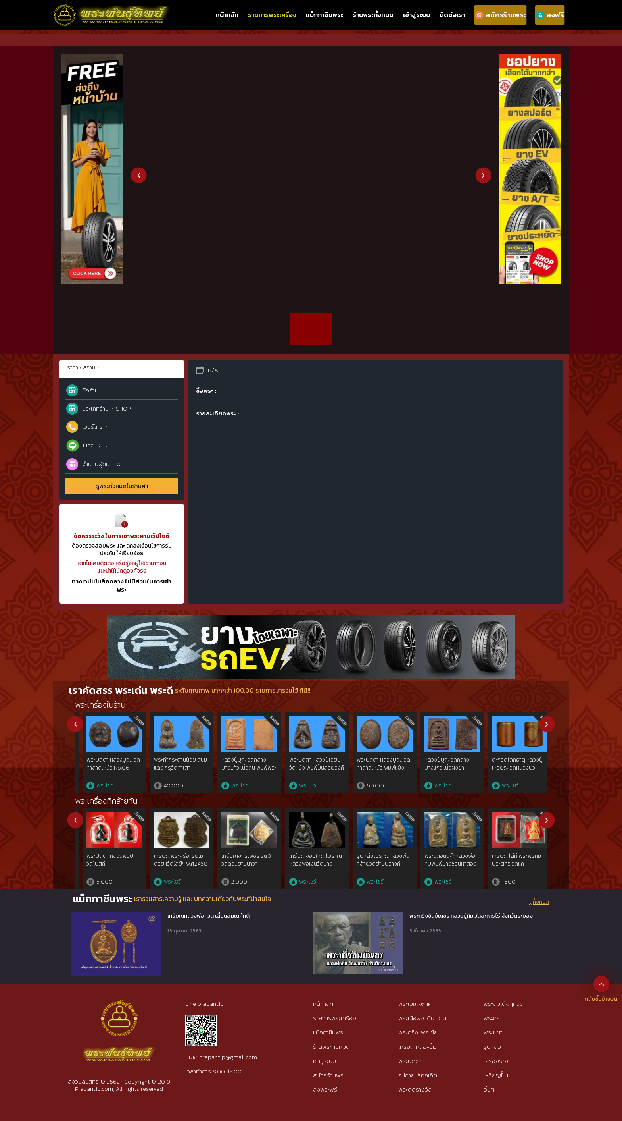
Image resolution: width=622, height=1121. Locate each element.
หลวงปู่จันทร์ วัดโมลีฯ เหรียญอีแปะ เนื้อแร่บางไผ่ (508, 767)
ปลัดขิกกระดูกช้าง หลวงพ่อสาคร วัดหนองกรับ (444, 860)
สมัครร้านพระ (329, 1075)
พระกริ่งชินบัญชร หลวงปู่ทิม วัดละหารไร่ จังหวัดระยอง (471, 916)
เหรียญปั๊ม (496, 1075)
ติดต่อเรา (452, 14)
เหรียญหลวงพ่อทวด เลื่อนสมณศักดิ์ (208, 916)
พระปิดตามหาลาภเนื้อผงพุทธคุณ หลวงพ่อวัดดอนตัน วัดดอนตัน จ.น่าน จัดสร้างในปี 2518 (309, 868)
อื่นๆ (489, 1089)
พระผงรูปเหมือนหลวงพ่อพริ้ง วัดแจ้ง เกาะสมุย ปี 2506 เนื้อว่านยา (376, 864)
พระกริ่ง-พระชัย (418, 1032)
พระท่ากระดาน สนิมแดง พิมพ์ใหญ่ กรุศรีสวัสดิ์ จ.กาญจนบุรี (105, 767)
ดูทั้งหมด (539, 902)
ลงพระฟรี (325, 1089)
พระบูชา (493, 1032)
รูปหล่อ (492, 1046)
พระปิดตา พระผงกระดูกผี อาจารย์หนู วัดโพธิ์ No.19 (173, 767)
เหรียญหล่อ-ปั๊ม (417, 1046)
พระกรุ (492, 1018)
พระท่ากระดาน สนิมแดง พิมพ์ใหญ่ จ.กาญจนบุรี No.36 (240, 767)
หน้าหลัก (227, 14)
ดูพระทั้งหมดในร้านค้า (121, 485)
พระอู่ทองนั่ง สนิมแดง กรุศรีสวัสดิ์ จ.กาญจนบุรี (309, 764)
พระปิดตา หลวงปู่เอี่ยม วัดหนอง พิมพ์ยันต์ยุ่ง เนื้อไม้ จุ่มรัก (442, 767)
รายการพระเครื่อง (272, 14)
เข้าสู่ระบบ (416, 14)
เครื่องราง (496, 1060)
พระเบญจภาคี (415, 1003)
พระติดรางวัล (415, 1089)
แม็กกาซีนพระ (324, 14)
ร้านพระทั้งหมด (373, 14)
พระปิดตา (410, 1060)
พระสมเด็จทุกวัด (504, 1003)
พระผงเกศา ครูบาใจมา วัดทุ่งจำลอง (239, 860)
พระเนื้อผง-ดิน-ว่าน (422, 1018)
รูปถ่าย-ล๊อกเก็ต (417, 1075)
